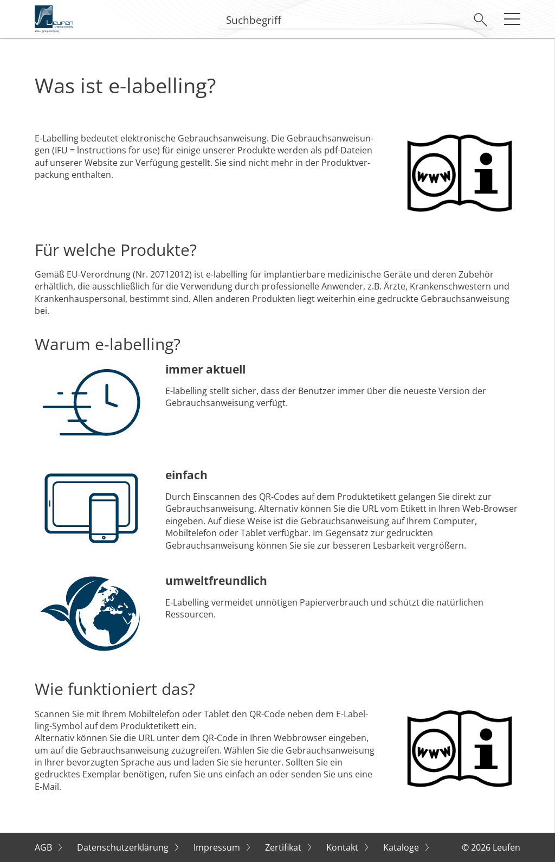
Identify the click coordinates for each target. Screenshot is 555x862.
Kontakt (343, 847)
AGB (44, 847)
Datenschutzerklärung (124, 847)
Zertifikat (284, 847)
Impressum (217, 847)
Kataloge (402, 847)
